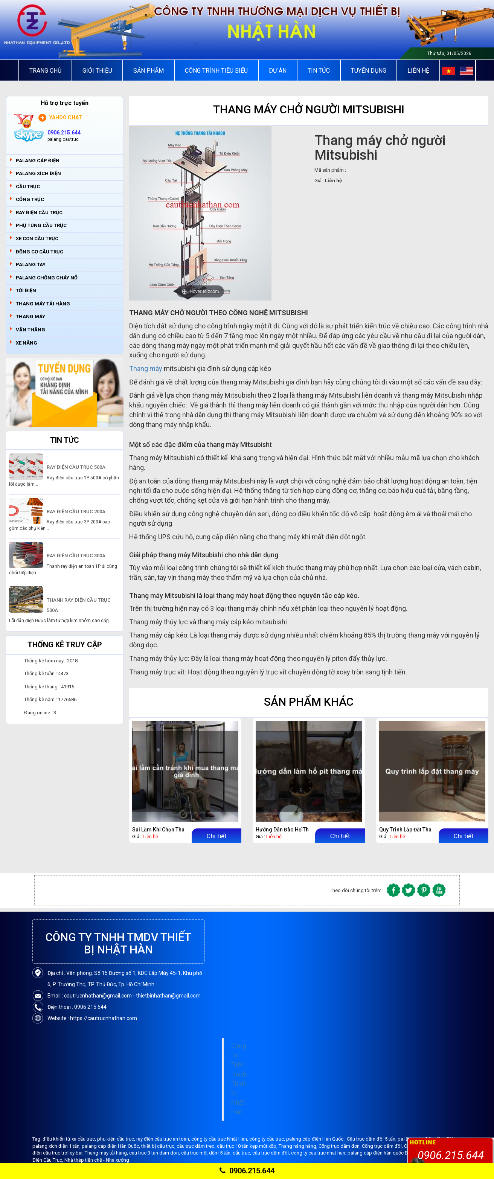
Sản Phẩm (148, 70)
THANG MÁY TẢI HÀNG (43, 304)
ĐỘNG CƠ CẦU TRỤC (39, 252)
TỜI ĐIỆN (26, 290)
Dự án (278, 70)
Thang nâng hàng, (299, 1146)
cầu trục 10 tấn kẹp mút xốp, (248, 1146)
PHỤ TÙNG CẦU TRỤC (41, 225)
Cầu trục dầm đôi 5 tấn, (372, 1139)
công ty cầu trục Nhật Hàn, (220, 1139)
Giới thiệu (97, 70)
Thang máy (145, 368)
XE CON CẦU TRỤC (37, 238)
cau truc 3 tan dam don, (155, 1153)
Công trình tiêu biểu (216, 70)
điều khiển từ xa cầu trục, (70, 1139)
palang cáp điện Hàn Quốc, (111, 1146)
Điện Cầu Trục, (48, 1160)
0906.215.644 (247, 1170)
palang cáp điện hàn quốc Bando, (384, 1153)
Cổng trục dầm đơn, (340, 1146)
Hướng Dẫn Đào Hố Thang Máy (292, 830)
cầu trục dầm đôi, (271, 1153)
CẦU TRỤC (28, 186)
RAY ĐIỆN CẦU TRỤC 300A (76, 555)
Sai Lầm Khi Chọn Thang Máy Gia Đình (178, 830)
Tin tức (319, 70)
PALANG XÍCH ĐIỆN (38, 173)
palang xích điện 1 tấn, (57, 1146)
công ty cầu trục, (267, 1139)
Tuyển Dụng (368, 70)
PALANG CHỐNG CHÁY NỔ (47, 278)
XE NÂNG (26, 343)
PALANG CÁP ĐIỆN (37, 160)
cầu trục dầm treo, (197, 1146)
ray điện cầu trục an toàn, (163, 1139)
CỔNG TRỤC (30, 199)
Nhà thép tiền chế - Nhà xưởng (96, 1160)
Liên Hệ (418, 70)
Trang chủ (45, 70)
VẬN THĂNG (30, 329)
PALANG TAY (31, 264)
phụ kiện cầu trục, (116, 1139)
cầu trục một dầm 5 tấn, (207, 1153)
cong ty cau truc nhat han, (319, 1153)
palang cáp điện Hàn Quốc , (316, 1139)
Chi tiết (216, 836)
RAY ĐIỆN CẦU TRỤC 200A (76, 511)
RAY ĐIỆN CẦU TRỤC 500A (76, 467)
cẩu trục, (242, 1153)
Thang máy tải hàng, (107, 1153)
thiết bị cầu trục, (159, 1146)
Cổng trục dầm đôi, (383, 1146)
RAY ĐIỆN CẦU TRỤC (39, 212)
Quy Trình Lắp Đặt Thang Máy (414, 830)
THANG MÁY (30, 316)
